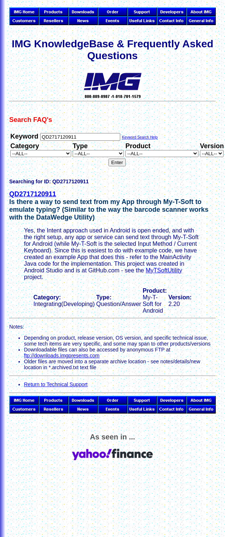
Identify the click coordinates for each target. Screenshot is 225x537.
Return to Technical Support (56, 384)
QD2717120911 (32, 194)
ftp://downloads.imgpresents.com (62, 355)
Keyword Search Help (140, 137)
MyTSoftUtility (164, 270)
